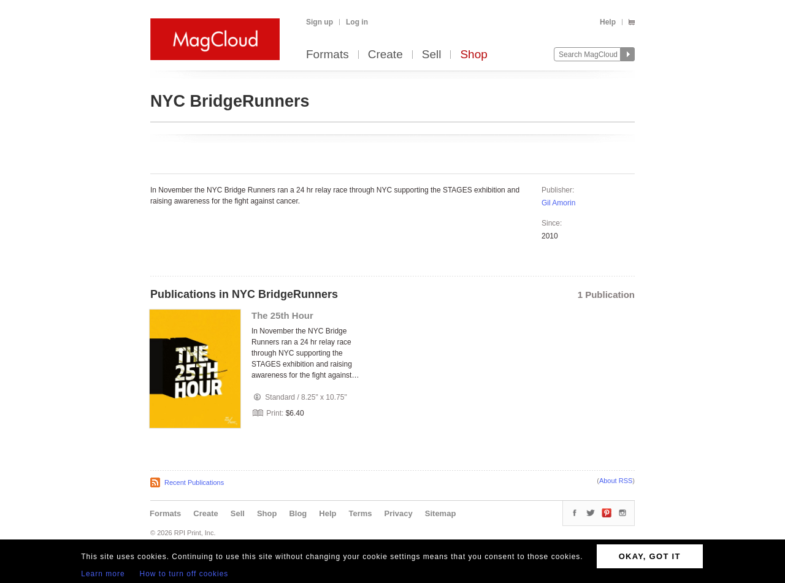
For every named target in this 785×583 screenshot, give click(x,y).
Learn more (102, 574)
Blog (298, 513)
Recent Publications (194, 482)
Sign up (319, 22)
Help (608, 22)
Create (385, 55)
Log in (357, 22)
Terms (360, 513)
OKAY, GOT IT (650, 556)
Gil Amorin (558, 203)
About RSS (615, 480)
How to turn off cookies (184, 574)
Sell (432, 55)
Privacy (399, 513)
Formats (327, 55)
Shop (473, 55)
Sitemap (440, 513)
